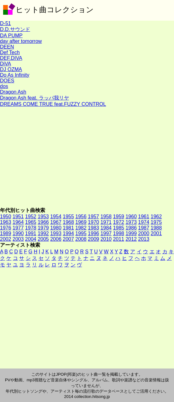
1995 (81, 233)
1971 (106, 222)
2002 (5, 239)
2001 (156, 233)
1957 (93, 216)
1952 (30, 216)
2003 (18, 239)
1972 (118, 222)
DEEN (7, 46)
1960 (131, 216)
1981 (68, 227)
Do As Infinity (14, 75)
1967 (55, 222)
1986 (131, 227)
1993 (55, 233)
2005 (43, 239)
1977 (18, 227)
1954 (55, 216)
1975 (156, 222)
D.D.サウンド (15, 29)
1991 (30, 233)
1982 (81, 227)
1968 (68, 222)
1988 (156, 227)
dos (4, 86)
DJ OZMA (11, 69)
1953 (43, 216)
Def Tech (10, 52)
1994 (68, 233)
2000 (144, 233)
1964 (18, 222)
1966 (43, 222)
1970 (93, 222)
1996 (93, 233)
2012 (131, 239)
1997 (106, 233)
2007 (68, 239)
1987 (144, 227)
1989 (5, 233)
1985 (118, 227)
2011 (118, 239)
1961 (144, 216)
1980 (55, 227)
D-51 (5, 23)
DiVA (5, 63)
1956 (81, 216)
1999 (131, 233)
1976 (5, 227)
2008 (81, 239)
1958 (106, 216)
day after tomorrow (21, 41)
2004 (30, 239)
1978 (30, 227)
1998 (118, 233)
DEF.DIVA (11, 58)
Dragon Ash (13, 92)
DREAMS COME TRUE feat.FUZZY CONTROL (53, 104)
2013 (144, 239)
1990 (18, 233)
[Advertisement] (87, 157)
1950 (5, 216)
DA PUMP (11, 35)
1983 (93, 227)
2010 (106, 239)
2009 (93, 239)
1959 (118, 216)
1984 (106, 227)
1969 (81, 222)
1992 (43, 233)
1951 (18, 216)
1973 (131, 222)
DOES (7, 80)
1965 (30, 222)
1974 (144, 222)
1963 (5, 222)
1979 (43, 227)
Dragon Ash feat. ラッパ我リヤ (34, 97)
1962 (156, 216)
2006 (55, 239)
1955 (68, 216)
